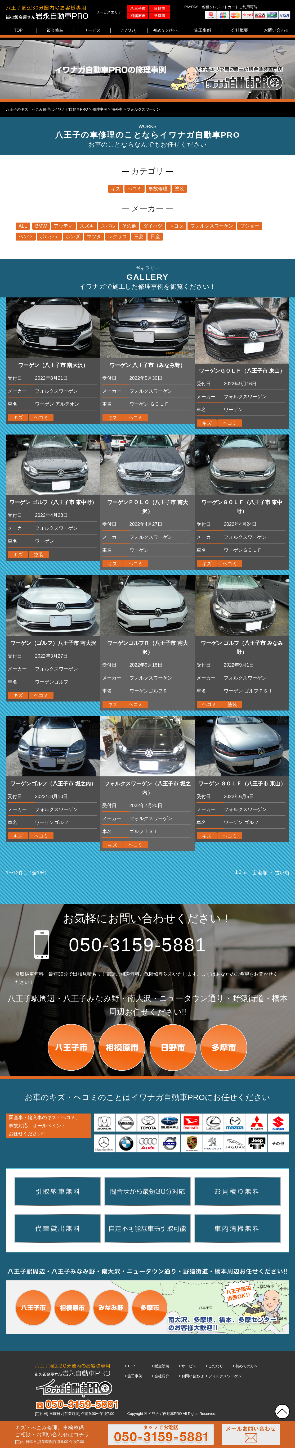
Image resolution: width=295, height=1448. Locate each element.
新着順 (260, 872)
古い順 (282, 872)
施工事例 (134, 1376)
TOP (131, 1366)
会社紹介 (161, 1376)
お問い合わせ (192, 1376)
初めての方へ (246, 1366)
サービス (188, 1366)
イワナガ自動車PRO (165, 1413)
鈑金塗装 (161, 1366)
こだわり (215, 1366)
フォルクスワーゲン (225, 1376)
